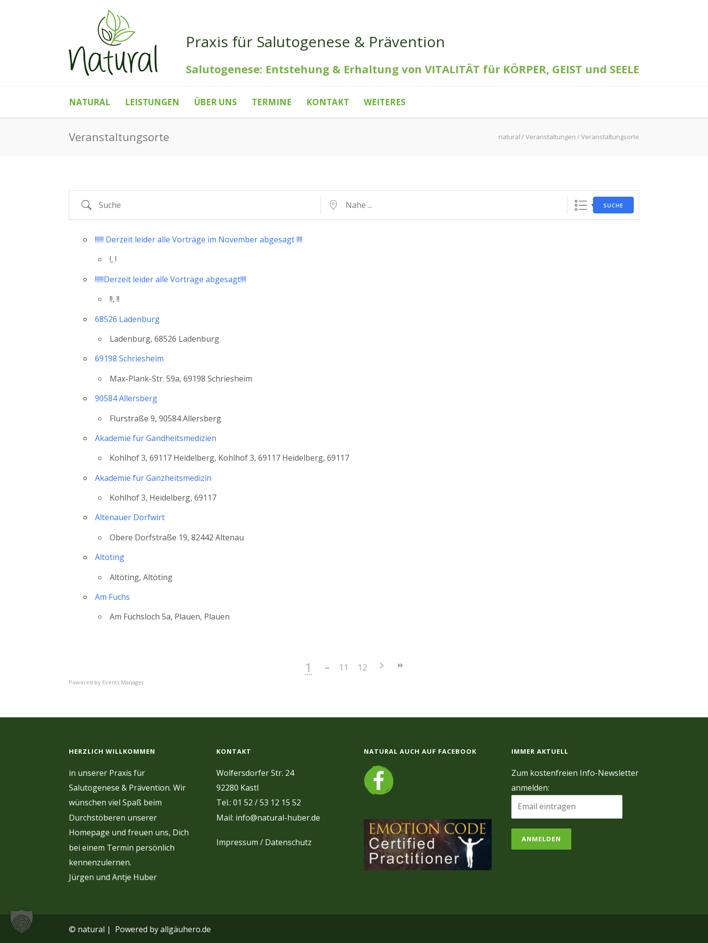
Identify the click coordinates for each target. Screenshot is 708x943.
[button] (21, 921)
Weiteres (385, 102)
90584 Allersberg (126, 398)
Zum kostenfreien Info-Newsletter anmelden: (575, 780)
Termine (272, 102)
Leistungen (152, 102)
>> (475, 665)
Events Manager (123, 682)
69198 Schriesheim (129, 358)
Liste (581, 205)
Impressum (237, 842)
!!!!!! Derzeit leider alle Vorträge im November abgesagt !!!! (198, 239)
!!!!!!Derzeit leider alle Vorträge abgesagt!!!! (170, 279)
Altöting (109, 557)
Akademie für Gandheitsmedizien (155, 438)
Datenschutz (288, 842)
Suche (613, 205)
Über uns (215, 102)
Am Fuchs (112, 596)
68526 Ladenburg (127, 319)
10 (401, 667)
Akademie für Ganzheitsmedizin (153, 477)
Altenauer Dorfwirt (130, 517)
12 (438, 667)
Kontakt (327, 102)
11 (419, 667)
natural (89, 102)
